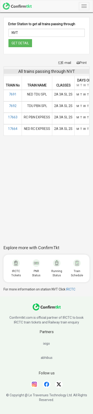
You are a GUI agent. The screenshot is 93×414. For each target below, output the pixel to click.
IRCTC (70, 289)
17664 (12, 129)
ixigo (46, 343)
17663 (12, 117)
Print (82, 63)
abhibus (47, 358)
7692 (12, 106)
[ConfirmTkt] (46, 309)
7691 (12, 94)
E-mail (64, 63)
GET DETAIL (20, 43)
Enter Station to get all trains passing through (41, 24)
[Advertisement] (46, 193)
